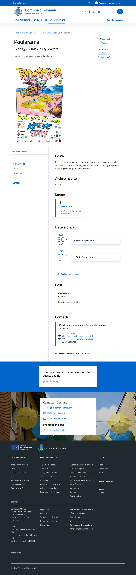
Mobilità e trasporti (77, 476)
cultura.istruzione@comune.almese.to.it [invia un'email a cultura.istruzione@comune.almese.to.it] (75, 336)
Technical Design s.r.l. (27, 567)
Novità (36, 19)
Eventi (101, 492)
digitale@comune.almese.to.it (23, 529)
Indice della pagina (29, 151)
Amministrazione (22, 19)
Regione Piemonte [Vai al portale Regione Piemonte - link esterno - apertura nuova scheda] (19, 3)
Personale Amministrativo (21, 480)
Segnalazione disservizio (50, 517)
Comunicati (103, 468)
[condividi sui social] (104, 39)
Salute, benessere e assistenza (82, 480)
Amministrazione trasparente (81, 509)
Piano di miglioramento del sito (82, 528)
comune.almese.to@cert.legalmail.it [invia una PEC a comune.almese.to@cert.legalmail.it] (80, 339)
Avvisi (101, 472)
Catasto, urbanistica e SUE (51, 484)
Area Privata (16, 552)
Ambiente (44, 468)
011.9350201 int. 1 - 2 (69, 333)
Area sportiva (67, 206)
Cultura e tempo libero (49, 488)
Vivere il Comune (57, 19)
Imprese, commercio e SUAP (81, 472)
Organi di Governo (18, 472)
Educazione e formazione (50, 492)
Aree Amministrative (19, 464)
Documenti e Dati (18, 488)
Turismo (73, 492)
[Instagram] (93, 11)
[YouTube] (98, 11)
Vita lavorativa (75, 495)
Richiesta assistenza (48, 520)
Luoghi (101, 488)
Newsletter (44, 524)
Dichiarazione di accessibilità (81, 524)
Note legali (74, 520)
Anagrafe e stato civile (49, 472)
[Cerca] (120, 11)
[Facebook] (88, 11)
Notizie (101, 464)
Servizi (44, 19)
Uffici (13, 468)
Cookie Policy (75, 517)
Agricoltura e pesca (48, 464)
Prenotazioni (45, 513)
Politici (13, 476)
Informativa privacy (77, 513)
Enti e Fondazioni (18, 484)
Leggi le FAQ (45, 509)
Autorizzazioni (46, 480)
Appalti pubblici (46, 476)
